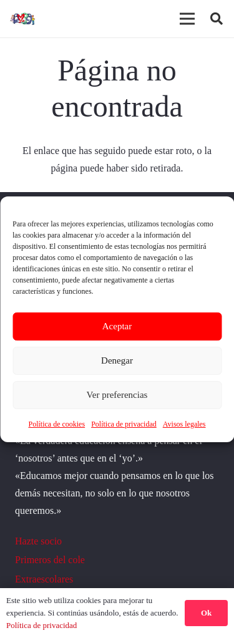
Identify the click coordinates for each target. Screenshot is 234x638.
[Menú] (187, 18)
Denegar (117, 360)
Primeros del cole (50, 559)
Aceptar (117, 326)
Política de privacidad (124, 424)
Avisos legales (184, 424)
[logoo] (23, 18)
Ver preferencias (117, 395)
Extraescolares (44, 579)
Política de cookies (56, 424)
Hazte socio (38, 541)
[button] (216, 18)
